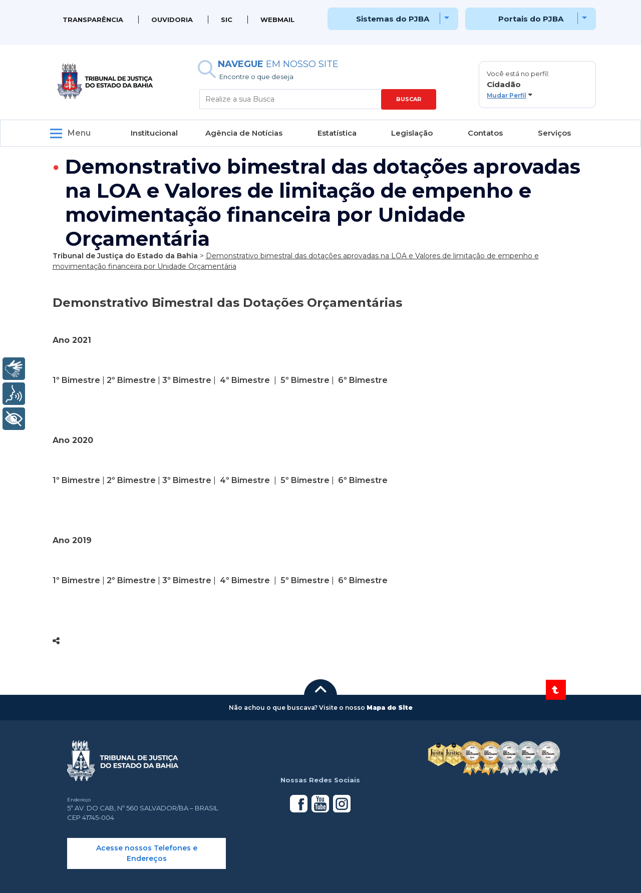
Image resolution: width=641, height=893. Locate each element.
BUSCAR (408, 99)
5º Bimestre (304, 380)
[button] (537, 84)
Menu (79, 133)
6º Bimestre (363, 380)
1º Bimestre (76, 380)
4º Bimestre (245, 380)
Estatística (337, 133)
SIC (226, 20)
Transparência (93, 20)
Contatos (485, 133)
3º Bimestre (186, 380)
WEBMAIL (277, 20)
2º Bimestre (131, 380)
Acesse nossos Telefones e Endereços (146, 853)
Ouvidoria (172, 20)
